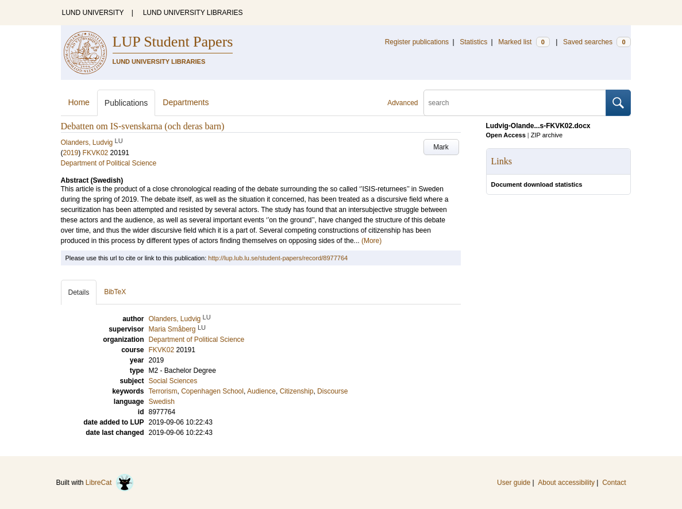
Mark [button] (441, 147)
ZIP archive (546, 135)
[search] (514, 103)
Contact (614, 483)
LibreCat (110, 482)
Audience (261, 391)
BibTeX (115, 292)
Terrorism (163, 391)
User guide (513, 483)
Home (79, 102)
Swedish (162, 402)
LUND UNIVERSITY (93, 13)
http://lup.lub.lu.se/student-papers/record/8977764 (278, 257)
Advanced (402, 103)
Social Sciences (173, 381)
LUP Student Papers (173, 41)
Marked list (523, 42)
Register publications (417, 42)
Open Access (506, 135)
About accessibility (566, 483)
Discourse (332, 391)
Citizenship (297, 391)
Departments (186, 102)
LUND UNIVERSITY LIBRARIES (193, 13)
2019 (71, 153)
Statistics (473, 42)
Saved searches (597, 42)
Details (79, 292)
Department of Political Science (109, 163)
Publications (126, 102)
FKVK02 (96, 153)
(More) (371, 241)
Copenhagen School (212, 391)
